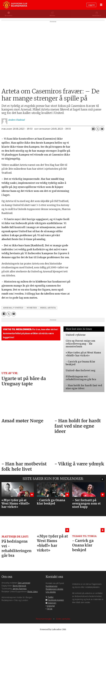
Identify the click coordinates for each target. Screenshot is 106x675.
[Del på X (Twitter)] (98, 168)
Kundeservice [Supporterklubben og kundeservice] (51, 626)
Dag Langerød (24, 622)
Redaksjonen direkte (54, 629)
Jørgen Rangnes (19, 628)
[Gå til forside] (15, 5)
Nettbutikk (96, 15)
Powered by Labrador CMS (53, 669)
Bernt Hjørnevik (19, 625)
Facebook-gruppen (56, 640)
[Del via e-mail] (102, 168)
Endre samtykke (63, 659)
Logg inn (91, 5)
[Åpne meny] (101, 5)
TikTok (49, 648)
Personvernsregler (44, 659)
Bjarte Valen (32, 631)
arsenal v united (13, 347)
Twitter (51, 637)
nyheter (32, 347)
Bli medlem (8, 15)
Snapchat (51, 646)
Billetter (52, 15)
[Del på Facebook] (93, 168)
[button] (102, 519)
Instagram (52, 643)
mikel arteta (48, 347)
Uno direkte (51, 632)
